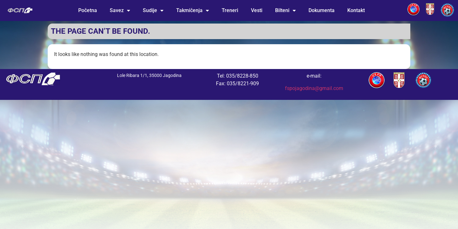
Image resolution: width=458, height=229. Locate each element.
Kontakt (356, 10)
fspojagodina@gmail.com (314, 88)
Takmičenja (192, 10)
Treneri (230, 10)
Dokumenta (322, 10)
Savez (120, 10)
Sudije (153, 10)
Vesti (256, 10)
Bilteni (285, 10)
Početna (87, 10)
